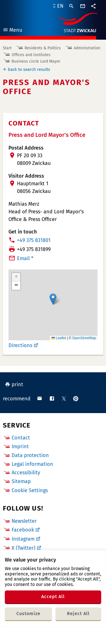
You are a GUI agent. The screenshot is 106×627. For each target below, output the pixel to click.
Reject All (78, 613)
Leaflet (58, 338)
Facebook (23, 530)
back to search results (29, 69)
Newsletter (24, 521)
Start (7, 48)
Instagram (23, 539)
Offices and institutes (31, 54)
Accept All (53, 596)
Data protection (30, 455)
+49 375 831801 (34, 240)
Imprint (20, 446)
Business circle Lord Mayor (36, 61)
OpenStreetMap (84, 338)
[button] (53, 299)
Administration (87, 48)
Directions (20, 345)
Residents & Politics (43, 48)
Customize (28, 613)
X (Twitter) (23, 548)
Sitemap (21, 481)
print (14, 384)
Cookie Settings (30, 491)
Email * (25, 258)
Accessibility (26, 472)
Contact (21, 438)
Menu (12, 31)
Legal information (32, 464)
